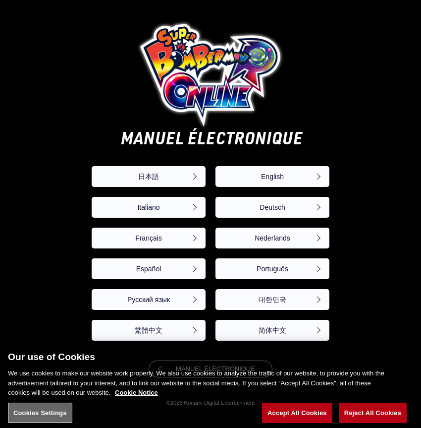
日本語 (148, 177)
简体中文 (272, 330)
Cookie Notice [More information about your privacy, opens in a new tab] (136, 397)
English (272, 177)
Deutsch (272, 207)
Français (148, 238)
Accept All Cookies (297, 417)
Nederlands (272, 238)
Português (272, 269)
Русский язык (148, 300)
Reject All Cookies (372, 417)
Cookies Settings (40, 417)
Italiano (148, 207)
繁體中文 (148, 330)
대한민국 (272, 300)
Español (148, 269)
